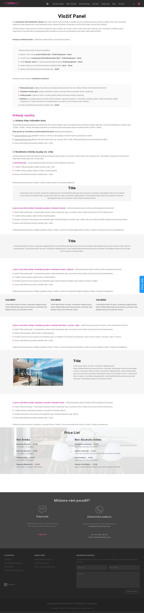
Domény (96, 5)
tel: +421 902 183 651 (99, 536)
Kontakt (121, 5)
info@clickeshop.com (102, 539)
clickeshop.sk (91, 605)
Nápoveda (105, 5)
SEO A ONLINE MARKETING (45, 569)
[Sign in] (139, 4)
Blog (114, 5)
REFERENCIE (9, 569)
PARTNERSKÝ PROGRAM (13, 572)
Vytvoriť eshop (58, 5)
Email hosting (84, 5)
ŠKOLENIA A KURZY (42, 565)
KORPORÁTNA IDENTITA (44, 561)
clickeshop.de (66, 605)
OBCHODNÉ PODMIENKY (13, 565)
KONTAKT (8, 561)
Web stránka (71, 5)
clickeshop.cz (79, 605)
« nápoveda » (42, 536)
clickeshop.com (53, 605)
